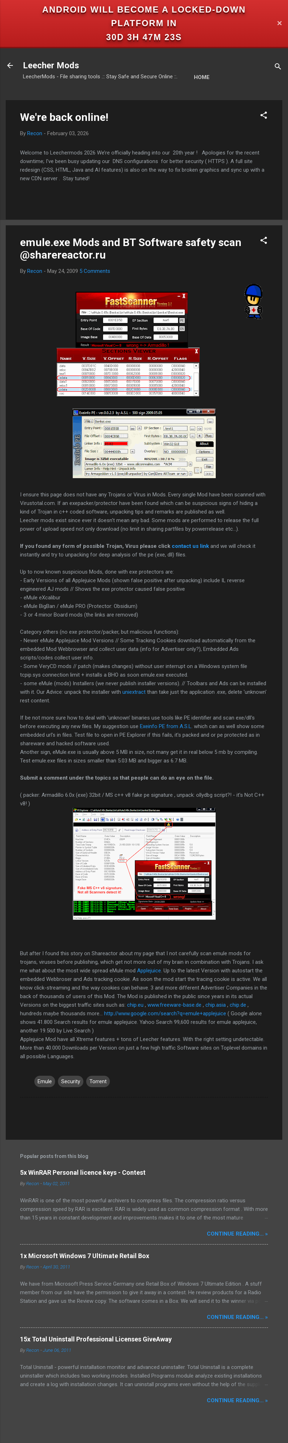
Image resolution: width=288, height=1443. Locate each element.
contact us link (190, 546)
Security (70, 1081)
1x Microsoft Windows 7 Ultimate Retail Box (84, 1256)
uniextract (134, 692)
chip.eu (135, 1005)
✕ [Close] (279, 23)
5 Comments (94, 271)
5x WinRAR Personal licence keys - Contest (83, 1172)
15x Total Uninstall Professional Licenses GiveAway (96, 1339)
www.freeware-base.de (174, 1005)
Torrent (98, 1081)
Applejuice (149, 970)
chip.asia (215, 1005)
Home (202, 77)
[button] (263, 116)
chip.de (238, 1005)
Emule (45, 1081)
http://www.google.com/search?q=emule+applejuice (165, 1013)
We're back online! (64, 117)
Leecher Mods (51, 65)
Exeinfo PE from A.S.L (165, 726)
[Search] (278, 68)
